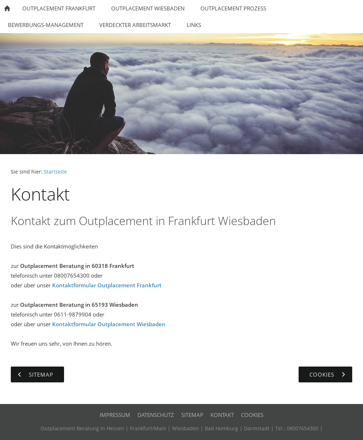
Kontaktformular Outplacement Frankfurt (107, 285)
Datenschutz (155, 414)
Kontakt (222, 414)
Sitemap (192, 414)
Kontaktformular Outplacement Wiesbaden (108, 324)
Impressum (115, 414)
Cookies (252, 414)
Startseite (55, 172)
